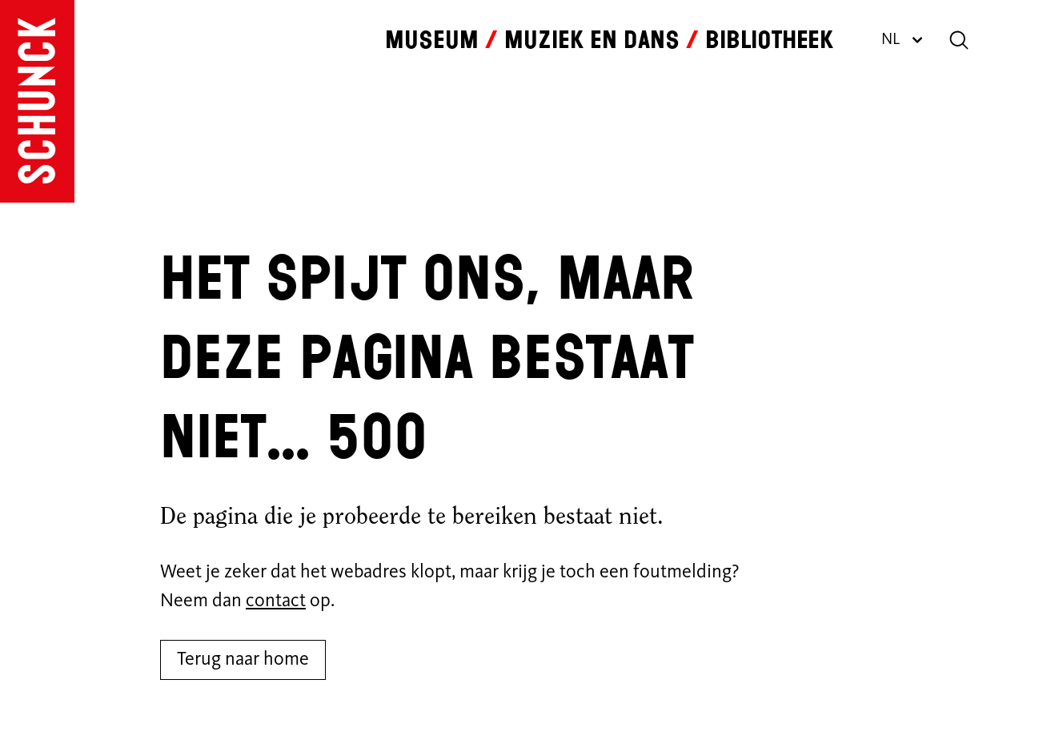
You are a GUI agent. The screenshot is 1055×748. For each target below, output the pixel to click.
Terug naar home (243, 660)
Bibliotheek (769, 40)
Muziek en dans (592, 40)
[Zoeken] (959, 40)
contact (276, 601)
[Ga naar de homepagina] (37, 101)
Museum (432, 40)
